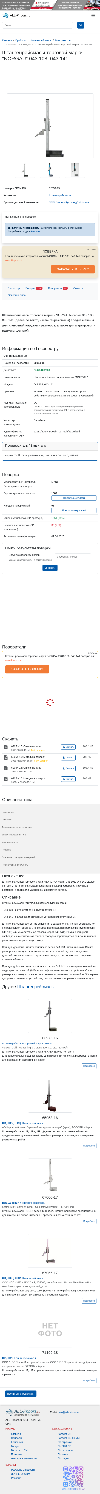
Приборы (16, 1438)
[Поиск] (37, 25)
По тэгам (63, 1454)
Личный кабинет (20, 1474)
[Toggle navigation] (93, 15)
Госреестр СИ (19, 1450)
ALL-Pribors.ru (16, 15)
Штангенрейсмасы (36, 986)
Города (15, 1446)
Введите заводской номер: (24, 554)
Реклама (16, 1478)
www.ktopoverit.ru (15, 260)
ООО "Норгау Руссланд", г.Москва (69, 202)
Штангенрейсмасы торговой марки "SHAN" (27, 1043)
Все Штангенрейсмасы (20, 1393)
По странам (65, 1442)
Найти (50, 567)
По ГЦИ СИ (64, 1446)
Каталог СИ (65, 1434)
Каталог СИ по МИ (69, 1438)
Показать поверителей (74, 510)
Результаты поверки (23, 1469)
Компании (17, 1442)
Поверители (58, 288)
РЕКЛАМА (91, 249)
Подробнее (89, 1066)
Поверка (33, 288)
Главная (16, 1434)
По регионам (65, 1450)
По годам (63, 1458)
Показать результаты (74, 498)
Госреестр (14, 288)
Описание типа (17, 295)
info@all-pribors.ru (69, 1412)
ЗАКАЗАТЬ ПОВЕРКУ (73, 269)
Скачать (78, 288)
